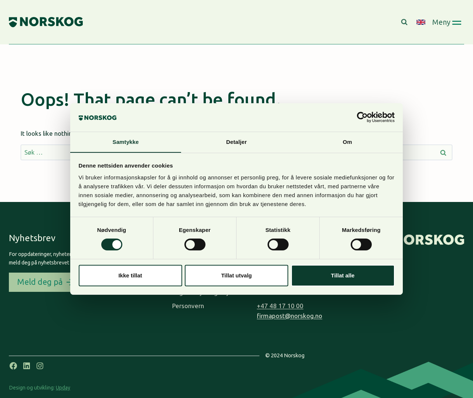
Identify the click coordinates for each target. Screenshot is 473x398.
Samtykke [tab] (126, 141)
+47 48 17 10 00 (280, 305)
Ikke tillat (130, 275)
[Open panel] (446, 22)
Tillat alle (343, 275)
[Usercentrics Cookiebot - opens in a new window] (362, 117)
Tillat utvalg (236, 275)
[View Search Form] (405, 22)
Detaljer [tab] (236, 141)
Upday (63, 388)
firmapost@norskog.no (289, 315)
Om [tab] (347, 141)
